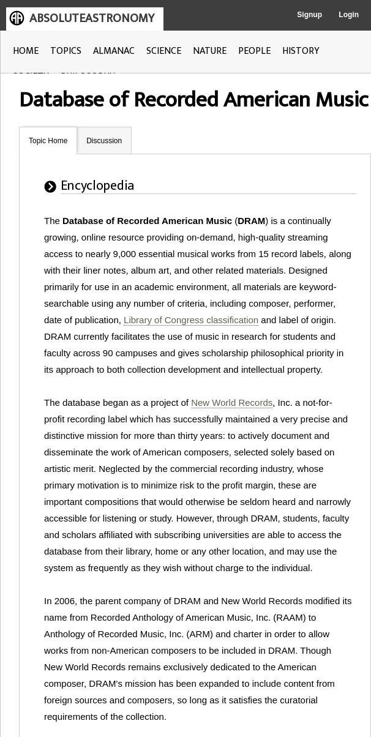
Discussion (104, 141)
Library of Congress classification (191, 320)
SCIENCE (163, 51)
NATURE (210, 51)
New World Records (231, 402)
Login (349, 14)
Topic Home (48, 141)
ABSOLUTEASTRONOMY (91, 18)
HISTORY (301, 51)
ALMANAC (114, 51)
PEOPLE (254, 51)
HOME (26, 51)
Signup (309, 14)
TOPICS (65, 51)
